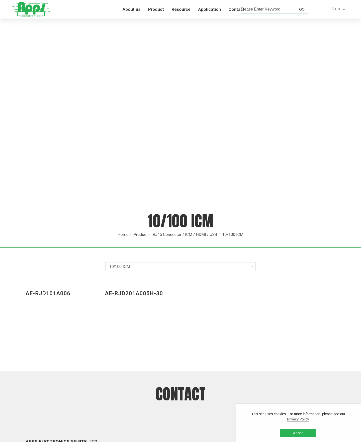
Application (209, 9)
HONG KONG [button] (57, 358)
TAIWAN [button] (79, 396)
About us (131, 9)
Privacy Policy (298, 419)
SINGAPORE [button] (62, 339)
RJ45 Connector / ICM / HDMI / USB (185, 129)
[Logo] (31, 9)
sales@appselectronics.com (199, 341)
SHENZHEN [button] (72, 377)
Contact (236, 9)
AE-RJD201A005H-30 (134, 189)
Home (123, 129)
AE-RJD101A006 (48, 189)
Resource (181, 9)
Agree (298, 433)
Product (156, 9)
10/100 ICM (232, 129)
